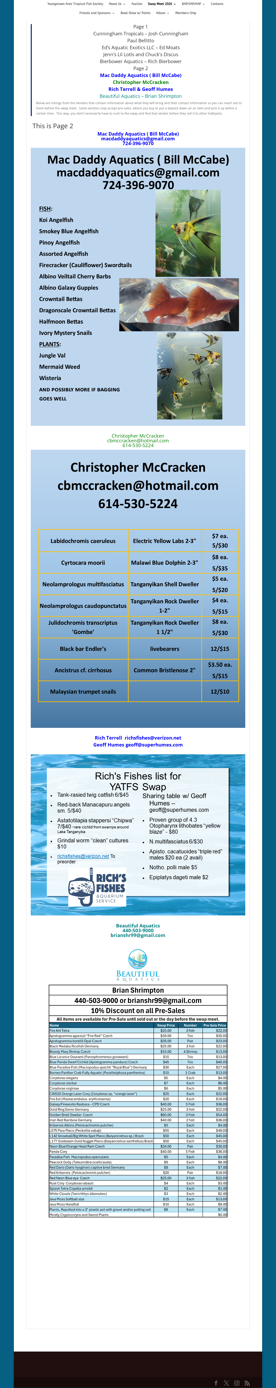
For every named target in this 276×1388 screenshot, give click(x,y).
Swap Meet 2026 (160, 4)
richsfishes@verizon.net (152, 737)
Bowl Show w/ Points (135, 13)
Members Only (185, 13)
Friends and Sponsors (95, 13)
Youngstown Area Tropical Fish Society (75, 4)
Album (160, 13)
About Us (115, 4)
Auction (136, 4)
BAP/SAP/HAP (191, 4)
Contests (217, 4)
